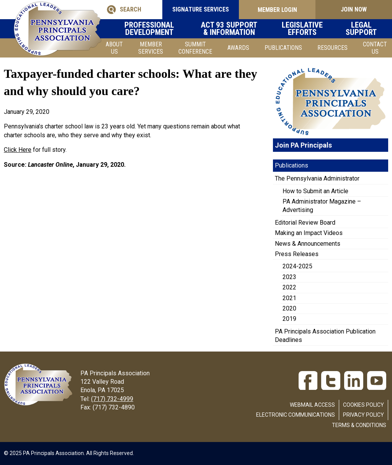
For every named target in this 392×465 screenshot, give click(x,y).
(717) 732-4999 (112, 399)
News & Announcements (307, 243)
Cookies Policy (363, 405)
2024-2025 (297, 266)
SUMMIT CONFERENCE (195, 48)
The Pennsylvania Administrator (317, 178)
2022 (289, 287)
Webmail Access (312, 405)
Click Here (17, 149)
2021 (289, 298)
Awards (238, 47)
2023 (289, 277)
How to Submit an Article (315, 191)
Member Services (150, 48)
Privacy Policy (363, 415)
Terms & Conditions (359, 425)
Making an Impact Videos (309, 233)
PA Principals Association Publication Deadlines (325, 335)
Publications (283, 47)
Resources (332, 47)
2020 (289, 308)
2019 (289, 318)
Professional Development (155, 28)
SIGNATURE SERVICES (200, 9)
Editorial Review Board (305, 222)
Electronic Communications (295, 415)
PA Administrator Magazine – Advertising (322, 206)
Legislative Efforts (312, 28)
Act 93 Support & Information (238, 28)
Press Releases (296, 254)
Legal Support (367, 28)
